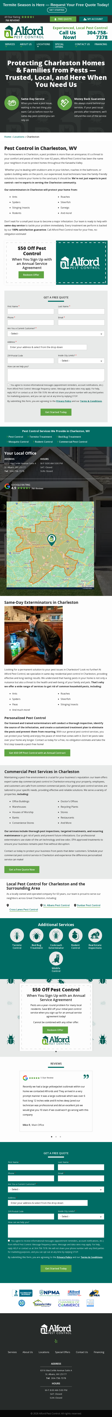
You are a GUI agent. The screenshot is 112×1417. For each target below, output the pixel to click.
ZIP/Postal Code (15, 355)
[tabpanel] (56, 1017)
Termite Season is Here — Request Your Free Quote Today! (56, 7)
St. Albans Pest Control (56, 905)
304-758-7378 (16, 471)
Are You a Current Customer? (21, 328)
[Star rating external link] (26, 19)
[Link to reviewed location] (56, 1078)
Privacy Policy (63, 401)
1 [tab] (56, 1051)
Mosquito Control (19, 441)
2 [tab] (56, 1136)
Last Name (63, 306)
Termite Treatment (40, 436)
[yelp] (56, 1340)
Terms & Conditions (91, 401)
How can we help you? (18, 366)
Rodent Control (44, 441)
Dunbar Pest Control (88, 905)
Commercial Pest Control (73, 441)
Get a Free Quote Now (22, 869)
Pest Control (16, 436)
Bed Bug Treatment (69, 436)
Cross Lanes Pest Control (23, 909)
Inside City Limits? (66, 355)
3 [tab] (60, 1136)
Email (60, 317)
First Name (12, 306)
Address (11, 342)
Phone (10, 317)
